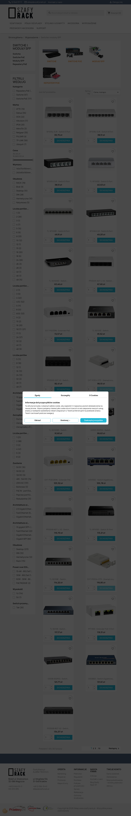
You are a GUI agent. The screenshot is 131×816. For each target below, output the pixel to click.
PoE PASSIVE (23, 583)
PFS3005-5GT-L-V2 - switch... (101, 281)
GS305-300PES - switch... (101, 430)
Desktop (22, 191)
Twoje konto (114, 769)
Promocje (62, 780)
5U (19, 597)
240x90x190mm (24, 172)
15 (18, 248)
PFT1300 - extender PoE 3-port (101, 629)
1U (19, 593)
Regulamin (78, 777)
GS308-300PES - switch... (58, 679)
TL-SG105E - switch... (101, 330)
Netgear (22, 132)
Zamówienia (112, 777)
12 (18, 244)
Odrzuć (37, 420)
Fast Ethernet (24, 513)
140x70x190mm (24, 169)
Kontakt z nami (55, 2)
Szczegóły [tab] (65, 395)
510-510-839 (13, 789)
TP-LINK (22, 140)
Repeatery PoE (20, 64)
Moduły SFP (18, 61)
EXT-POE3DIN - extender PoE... (58, 330)
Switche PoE (19, 57)
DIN (20, 195)
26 (19, 264)
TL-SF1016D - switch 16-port (101, 529)
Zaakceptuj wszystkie (93, 420)
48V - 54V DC (23, 479)
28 (19, 268)
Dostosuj (66, 420)
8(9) (20, 313)
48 (19, 280)
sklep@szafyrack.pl (41, 789)
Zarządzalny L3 (24, 427)
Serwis (76, 789)
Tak (20, 607)
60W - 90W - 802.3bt (24, 579)
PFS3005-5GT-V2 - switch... (58, 380)
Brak (20, 187)
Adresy (110, 786)
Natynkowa (23, 202)
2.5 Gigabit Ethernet (24, 509)
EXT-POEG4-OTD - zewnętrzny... (101, 579)
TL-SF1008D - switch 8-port (58, 231)
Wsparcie (62, 777)
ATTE (20, 109)
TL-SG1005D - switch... (58, 281)
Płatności (78, 774)
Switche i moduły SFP (22, 47)
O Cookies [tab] (93, 395)
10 (19, 240)
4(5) (20, 302)
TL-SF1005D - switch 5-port (101, 181)
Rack (20, 561)
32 (19, 341)
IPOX (20, 125)
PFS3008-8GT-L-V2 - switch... (58, 529)
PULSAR (21, 136)
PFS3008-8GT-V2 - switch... (58, 728)
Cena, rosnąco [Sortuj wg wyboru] (106, 92)
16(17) (21, 329)
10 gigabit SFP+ (24, 527)
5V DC (21, 467)
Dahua (21, 113)
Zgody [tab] (37, 395)
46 (18, 276)
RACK (21, 183)
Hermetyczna (24, 198)
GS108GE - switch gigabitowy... (101, 679)
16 (19, 252)
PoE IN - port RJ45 (24, 491)
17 (18, 333)
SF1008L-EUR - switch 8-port (101, 132)
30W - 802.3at (24, 575)
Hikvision (22, 121)
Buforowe (22, 487)
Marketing (62, 774)
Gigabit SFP (23, 539)
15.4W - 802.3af (24, 571)
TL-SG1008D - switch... (58, 430)
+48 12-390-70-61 (40, 786)
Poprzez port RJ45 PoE (24, 495)
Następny (114, 748)
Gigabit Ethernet (24, 517)
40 (18, 272)
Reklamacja (78, 792)
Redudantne (23, 499)
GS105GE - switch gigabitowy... (101, 480)
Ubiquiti (21, 144)
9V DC (20, 471)
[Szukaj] (75, 13)
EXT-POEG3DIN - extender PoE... (58, 480)
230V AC (22, 483)
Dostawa (77, 780)
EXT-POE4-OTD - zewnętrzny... (101, 380)
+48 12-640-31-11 (15, 786)
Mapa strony (63, 783)
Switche (17, 54)
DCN (20, 117)
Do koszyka (63, 140)
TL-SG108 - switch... (58, 629)
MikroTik (21, 129)
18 (18, 256)
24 (19, 260)
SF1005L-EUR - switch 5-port (58, 132)
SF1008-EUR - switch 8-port (101, 231)
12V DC (21, 475)
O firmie (93, 776)
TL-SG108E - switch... (58, 579)
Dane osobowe (113, 774)
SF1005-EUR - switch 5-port (58, 181)
